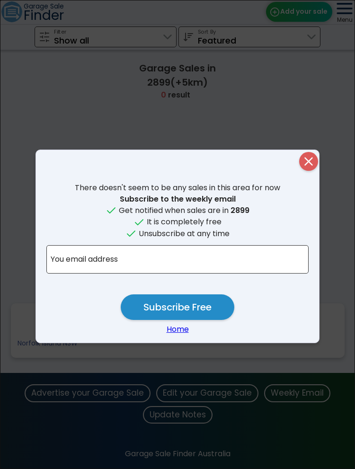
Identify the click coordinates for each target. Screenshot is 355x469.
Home (178, 329)
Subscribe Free (177, 307)
